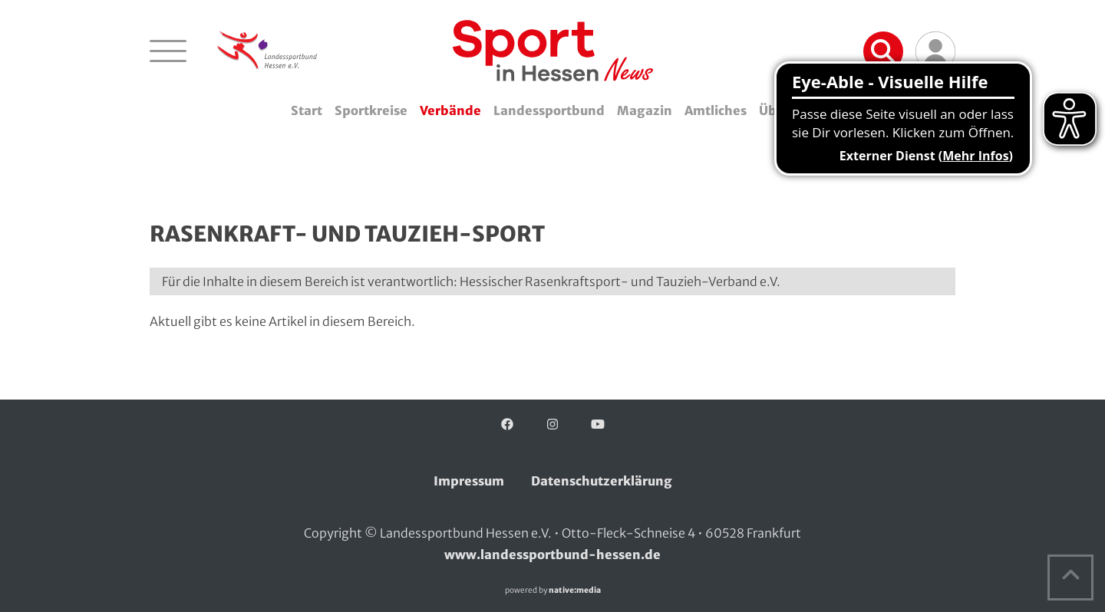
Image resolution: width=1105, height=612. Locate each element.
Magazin (644, 110)
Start (306, 110)
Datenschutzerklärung (601, 481)
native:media (575, 590)
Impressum (469, 481)
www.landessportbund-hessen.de (552, 554)
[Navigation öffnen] (168, 50)
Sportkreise (371, 110)
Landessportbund (549, 110)
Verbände (450, 110)
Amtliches (715, 110)
